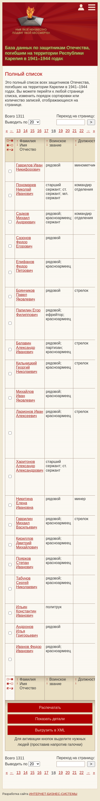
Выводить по (16, 122)
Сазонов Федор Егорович (24, 242)
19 (61, 131)
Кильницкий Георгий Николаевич (26, 367)
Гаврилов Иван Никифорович (29, 167)
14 (25, 131)
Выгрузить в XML (50, 730)
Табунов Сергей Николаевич (26, 582)
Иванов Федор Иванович (28, 649)
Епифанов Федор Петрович (25, 266)
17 (46, 131)
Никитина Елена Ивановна (24, 503)
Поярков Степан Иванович (24, 562)
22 (81, 131)
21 (74, 131)
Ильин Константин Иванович (26, 611)
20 (67, 131)
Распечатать (50, 708)
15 (32, 131)
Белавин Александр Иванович (25, 347)
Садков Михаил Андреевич (25, 218)
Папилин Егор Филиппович (28, 312)
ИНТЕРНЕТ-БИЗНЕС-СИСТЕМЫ (53, 794)
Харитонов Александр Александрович (29, 466)
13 (18, 131)
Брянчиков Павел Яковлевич (25, 294)
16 (39, 131)
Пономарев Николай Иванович (26, 189)
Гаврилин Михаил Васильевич (26, 523)
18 (53, 131)
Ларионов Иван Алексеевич (29, 414)
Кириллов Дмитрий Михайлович (27, 543)
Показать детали (50, 719)
